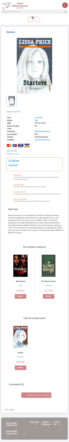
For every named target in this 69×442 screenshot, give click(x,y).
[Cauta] (34, 11)
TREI (36, 120)
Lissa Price (39, 118)
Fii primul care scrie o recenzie (36, 395)
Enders (20, 353)
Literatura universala (42, 140)
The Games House (48, 281)
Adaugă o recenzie (12, 154)
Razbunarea (20, 281)
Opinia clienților (11, 151)
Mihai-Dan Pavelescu (42, 131)
